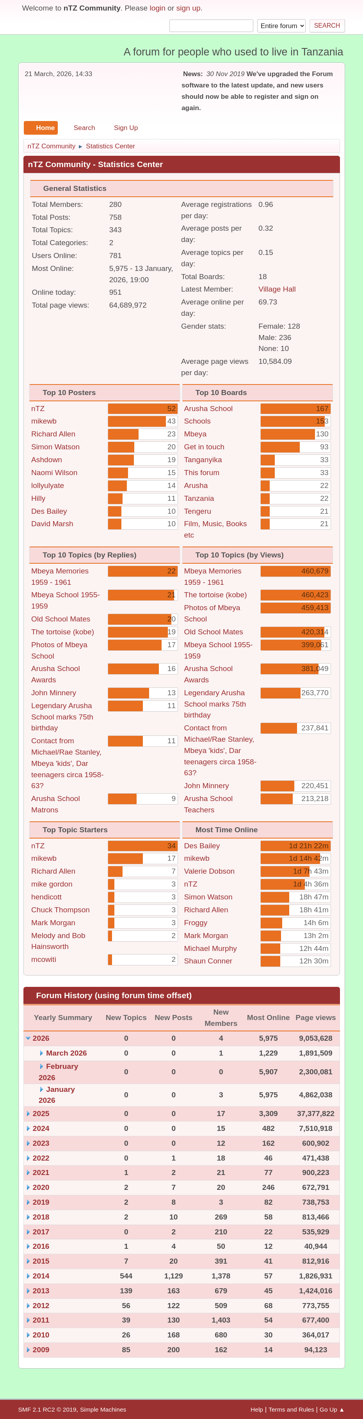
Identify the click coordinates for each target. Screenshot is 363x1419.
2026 (41, 1038)
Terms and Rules (291, 1409)
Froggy (196, 923)
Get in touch (204, 447)
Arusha (196, 485)
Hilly (38, 498)
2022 (41, 1158)
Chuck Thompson (60, 910)
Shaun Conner (208, 961)
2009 (41, 1350)
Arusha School (208, 408)
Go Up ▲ (332, 1409)
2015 (41, 1261)
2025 (41, 1113)
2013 (41, 1291)
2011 (41, 1320)
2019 (41, 1202)
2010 (41, 1335)
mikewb (44, 421)
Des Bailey (49, 511)
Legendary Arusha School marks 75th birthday (62, 716)
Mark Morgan (53, 923)
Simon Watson (55, 447)
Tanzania (199, 498)
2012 (41, 1305)
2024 (41, 1128)
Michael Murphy (210, 948)
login (157, 8)
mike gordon (52, 884)
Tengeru (197, 511)
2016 (41, 1246)
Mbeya (195, 434)
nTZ (37, 408)
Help (257, 1409)
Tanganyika (203, 460)
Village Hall (277, 289)
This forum (202, 472)
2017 (41, 1232)
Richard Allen (53, 434)
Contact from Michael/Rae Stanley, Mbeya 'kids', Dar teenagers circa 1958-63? (67, 763)
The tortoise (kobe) (62, 632)
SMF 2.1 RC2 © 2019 (47, 1409)
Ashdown (46, 460)
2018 (41, 1217)
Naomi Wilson (54, 472)
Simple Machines (103, 1409)
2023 (41, 1143)
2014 (41, 1276)
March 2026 (66, 1053)
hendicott (46, 897)
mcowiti (43, 959)
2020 (41, 1187)
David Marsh (52, 524)
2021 (41, 1172)
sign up (188, 8)
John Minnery (53, 693)
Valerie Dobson (209, 871)
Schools (197, 421)
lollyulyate (47, 485)
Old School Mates (60, 619)
